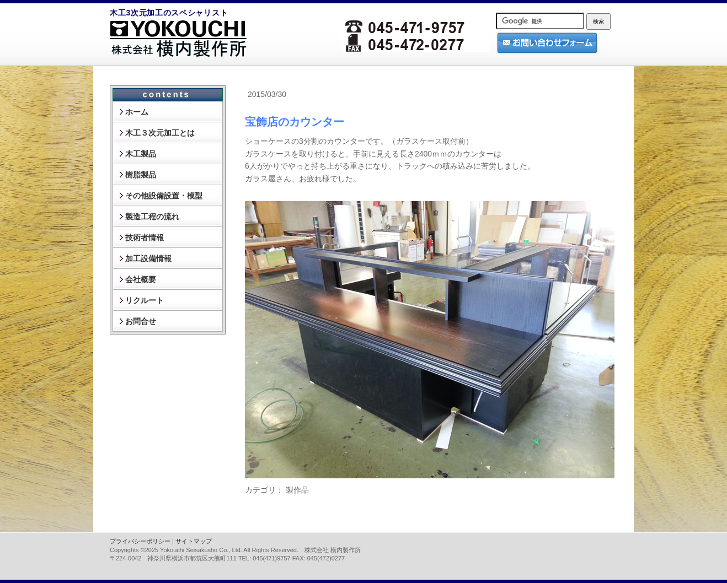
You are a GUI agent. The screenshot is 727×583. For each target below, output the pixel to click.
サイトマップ (193, 541)
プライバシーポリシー (140, 541)
